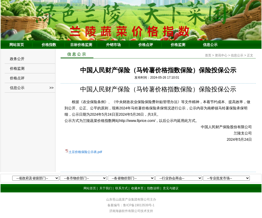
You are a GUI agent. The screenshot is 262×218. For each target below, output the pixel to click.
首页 (208, 55)
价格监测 (178, 45)
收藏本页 (137, 188)
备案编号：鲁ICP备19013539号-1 (130, 205)
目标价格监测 (81, 45)
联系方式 (121, 188)
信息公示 (210, 45)
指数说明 (153, 188)
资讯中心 (221, 55)
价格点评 (145, 45)
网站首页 (16, 45)
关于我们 (105, 188)
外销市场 (113, 45)
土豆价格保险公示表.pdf (85, 152)
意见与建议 (170, 188)
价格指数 (49, 45)
